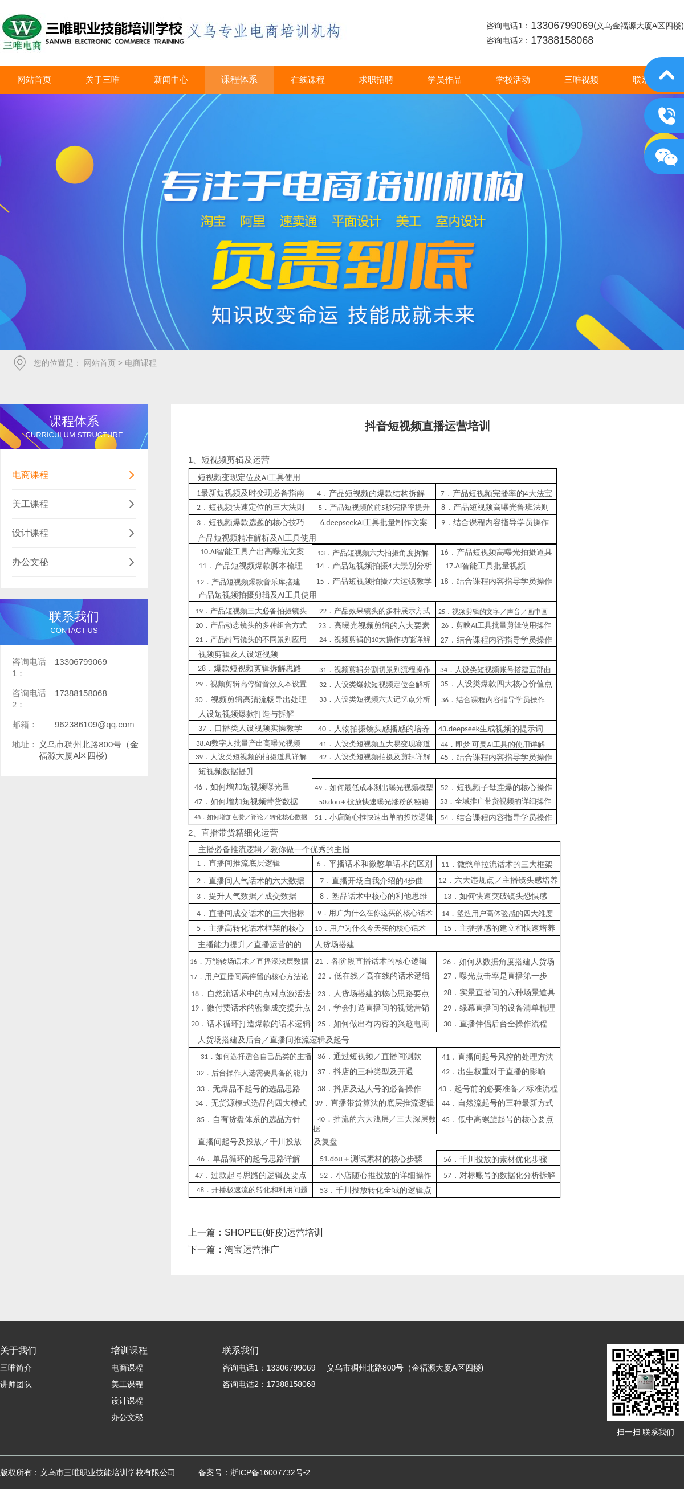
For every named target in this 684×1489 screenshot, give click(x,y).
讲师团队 (16, 1384)
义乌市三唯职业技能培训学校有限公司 (173, 33)
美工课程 (74, 504)
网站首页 (100, 362)
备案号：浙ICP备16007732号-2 (254, 1472)
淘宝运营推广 (252, 1249)
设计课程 (74, 533)
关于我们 (18, 1350)
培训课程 (129, 1350)
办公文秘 (74, 562)
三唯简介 (16, 1367)
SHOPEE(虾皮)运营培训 (274, 1232)
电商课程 (74, 475)
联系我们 (240, 1350)
